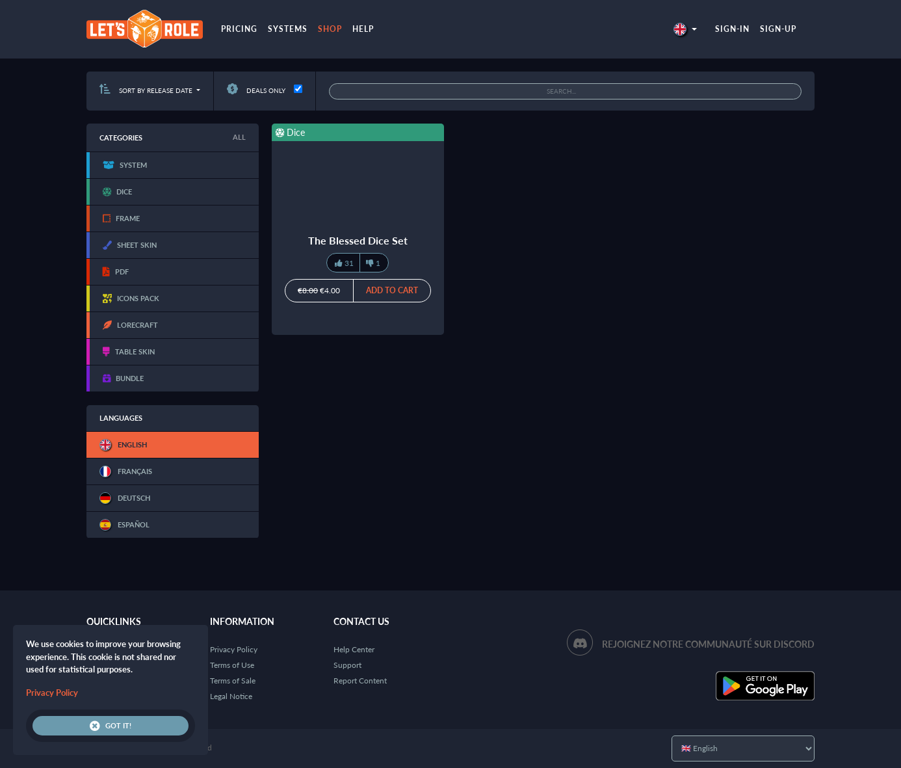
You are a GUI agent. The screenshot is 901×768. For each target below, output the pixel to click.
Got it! (110, 726)
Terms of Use (232, 665)
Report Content (360, 680)
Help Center (353, 649)
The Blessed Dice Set (358, 240)
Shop (330, 29)
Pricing (239, 29)
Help (363, 29)
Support (347, 665)
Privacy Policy (233, 649)
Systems (287, 29)
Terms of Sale (232, 680)
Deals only (256, 90)
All (239, 137)
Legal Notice (231, 696)
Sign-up (778, 29)
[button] (685, 29)
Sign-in (732, 29)
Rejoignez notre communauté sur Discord (708, 644)
